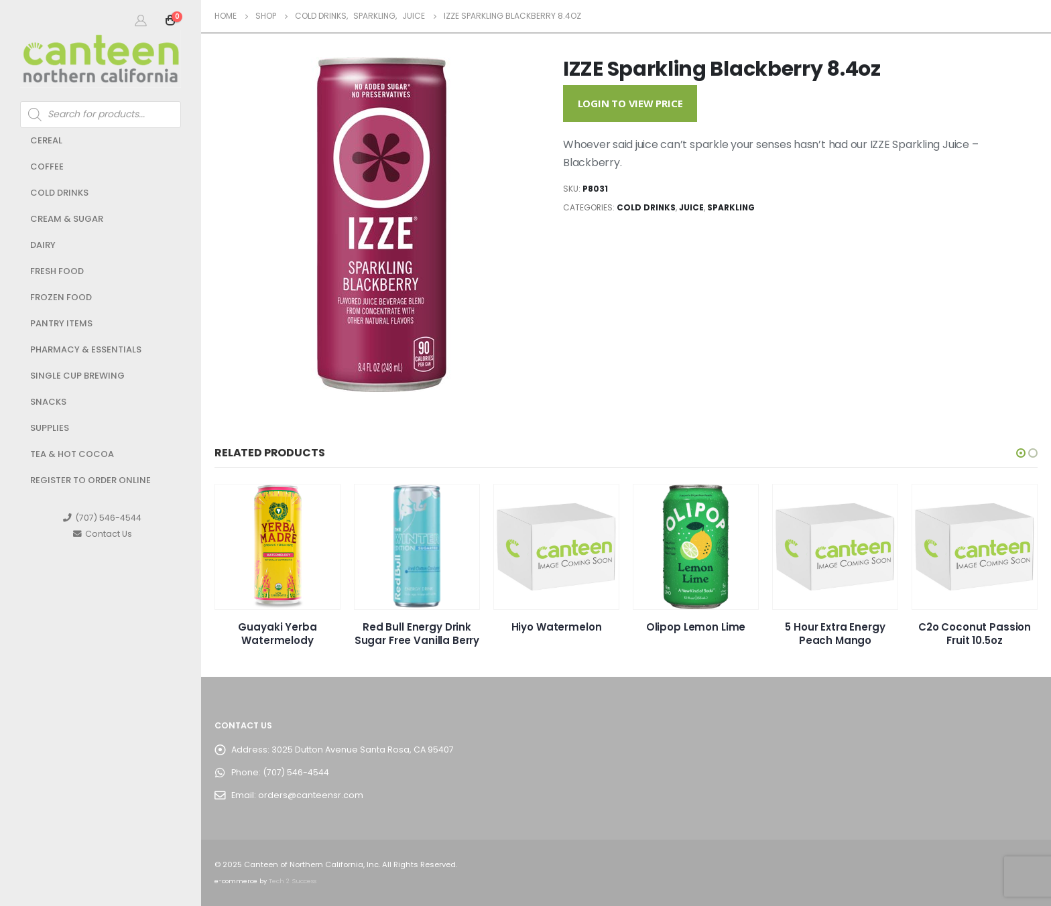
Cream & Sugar (66, 218)
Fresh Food (57, 271)
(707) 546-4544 (102, 517)
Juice (691, 207)
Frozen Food (61, 297)
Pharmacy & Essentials (85, 349)
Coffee (47, 166)
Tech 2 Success (292, 881)
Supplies (49, 428)
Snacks (48, 401)
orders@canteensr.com (310, 795)
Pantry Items (61, 323)
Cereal (46, 140)
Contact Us (102, 533)
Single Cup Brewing (77, 375)
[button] (1021, 453)
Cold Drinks (59, 192)
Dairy (43, 245)
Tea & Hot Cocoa (72, 454)
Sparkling (731, 207)
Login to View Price (630, 103)
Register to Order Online (90, 480)
